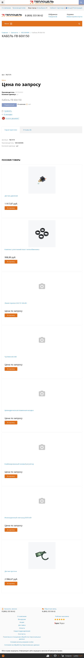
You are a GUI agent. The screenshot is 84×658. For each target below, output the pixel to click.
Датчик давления (11, 196)
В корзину (11, 208)
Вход (69, 8)
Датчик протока (11, 571)
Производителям (18, 8)
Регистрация (77, 8)
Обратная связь (49, 609)
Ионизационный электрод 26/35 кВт (18, 518)
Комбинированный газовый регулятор (19, 464)
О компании (6, 8)
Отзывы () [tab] (27, 130)
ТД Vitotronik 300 (10, 357)
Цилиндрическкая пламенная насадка (19, 410)
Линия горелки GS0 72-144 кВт (16, 303)
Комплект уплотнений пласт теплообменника (22, 249)
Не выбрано (42, 8)
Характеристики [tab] (11, 130)
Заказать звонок (9, 609)
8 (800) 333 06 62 (34, 15)
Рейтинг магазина (62, 616)
